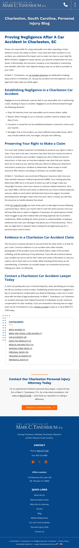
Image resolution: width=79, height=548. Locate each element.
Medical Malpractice (39, 518)
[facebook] (33, 463)
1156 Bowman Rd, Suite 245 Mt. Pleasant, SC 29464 (39, 479)
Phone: (39, 451)
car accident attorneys (38, 75)
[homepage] (39, 427)
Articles (39, 509)
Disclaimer (52, 541)
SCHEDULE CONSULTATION (40, 407)
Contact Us (39, 531)
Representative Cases (39, 500)
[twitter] (39, 463)
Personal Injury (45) (18, 352)
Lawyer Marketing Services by (48, 544)
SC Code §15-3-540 (18, 205)
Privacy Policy (63, 541)
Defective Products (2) (20, 341)
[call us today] (68, 5)
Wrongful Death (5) (18, 359)
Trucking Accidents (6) (20, 356)
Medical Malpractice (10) (21, 344)
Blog (39, 513)
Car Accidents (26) (18, 337)
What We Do (39, 495)
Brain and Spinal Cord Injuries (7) (25, 333)
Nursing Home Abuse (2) (20, 348)
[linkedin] (46, 463)
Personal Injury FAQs (39, 527)
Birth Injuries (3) (17, 329)
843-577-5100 (25, 395)
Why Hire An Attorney (39, 504)
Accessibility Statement (24, 544)
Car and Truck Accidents (39, 522)
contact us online (41, 307)
